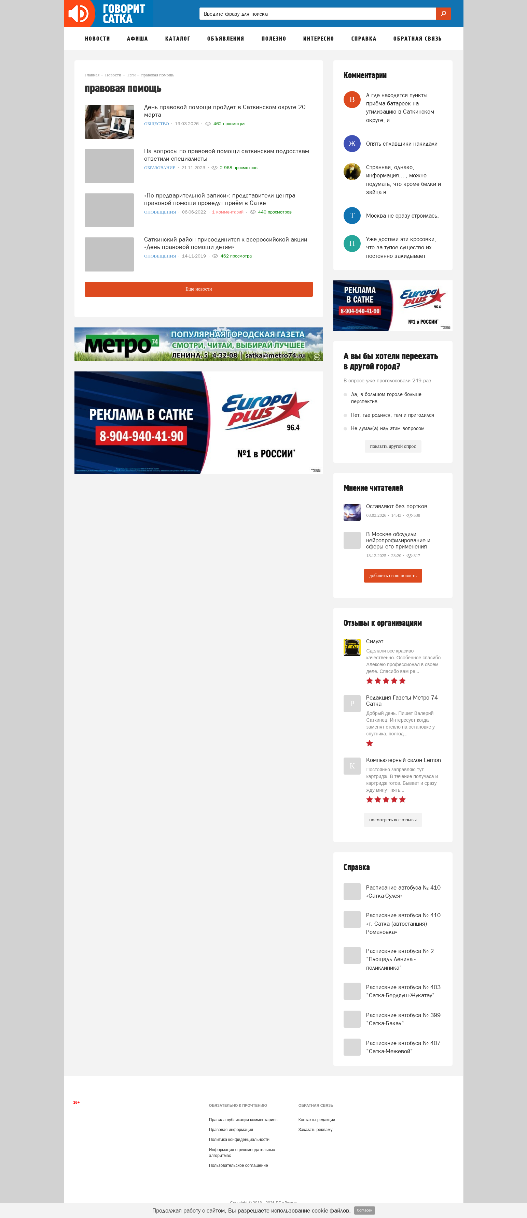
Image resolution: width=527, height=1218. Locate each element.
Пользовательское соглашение (238, 1165)
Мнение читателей (373, 488)
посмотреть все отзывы (393, 819)
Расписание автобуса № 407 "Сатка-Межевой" (403, 1047)
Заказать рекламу (316, 1129)
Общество (157, 123)
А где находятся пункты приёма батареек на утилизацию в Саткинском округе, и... (400, 107)
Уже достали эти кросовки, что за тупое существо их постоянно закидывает (401, 247)
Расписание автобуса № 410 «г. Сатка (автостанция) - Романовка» (403, 923)
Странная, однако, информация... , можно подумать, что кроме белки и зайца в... (403, 179)
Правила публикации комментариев (243, 1119)
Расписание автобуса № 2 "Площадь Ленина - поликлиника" (400, 959)
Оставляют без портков (396, 506)
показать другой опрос (393, 446)
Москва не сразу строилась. (402, 215)
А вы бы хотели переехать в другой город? (391, 361)
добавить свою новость (393, 575)
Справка (357, 867)
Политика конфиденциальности (239, 1139)
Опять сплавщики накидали (402, 143)
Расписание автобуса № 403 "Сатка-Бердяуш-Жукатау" (403, 991)
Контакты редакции (317, 1119)
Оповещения (160, 212)
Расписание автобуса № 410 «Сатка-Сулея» (403, 891)
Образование (160, 167)
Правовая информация (231, 1129)
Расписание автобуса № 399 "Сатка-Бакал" (403, 1019)
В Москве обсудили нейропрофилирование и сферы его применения (398, 540)
